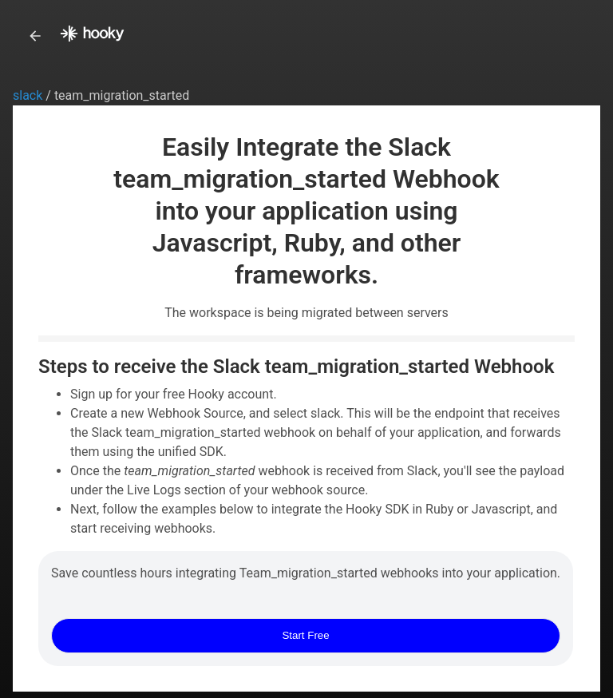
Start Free (305, 635)
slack (29, 95)
